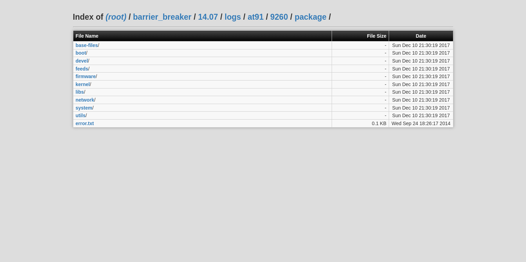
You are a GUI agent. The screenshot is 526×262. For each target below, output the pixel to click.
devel (82, 61)
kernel (83, 84)
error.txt (85, 123)
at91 (256, 16)
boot (81, 53)
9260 (279, 16)
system (84, 108)
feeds (82, 69)
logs (233, 16)
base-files (87, 45)
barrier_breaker (162, 16)
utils (81, 115)
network (85, 100)
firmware (86, 76)
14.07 (208, 16)
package (310, 16)
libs (80, 92)
